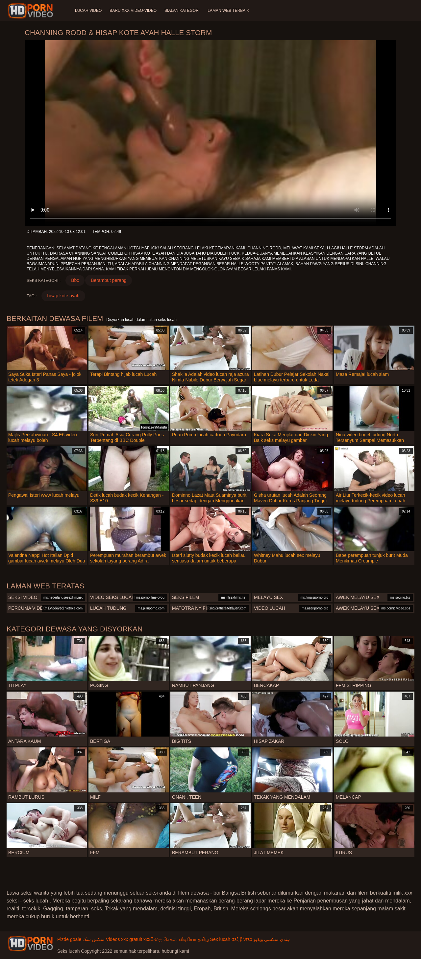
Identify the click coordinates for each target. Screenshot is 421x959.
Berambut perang (108, 280)
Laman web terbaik (228, 10)
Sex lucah (220, 939)
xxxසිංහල (152, 939)
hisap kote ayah (63, 295)
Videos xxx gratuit (124, 939)
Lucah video (88, 10)
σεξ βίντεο (242, 939)
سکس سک (94, 939)
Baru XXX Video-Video (133, 10)
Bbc (75, 280)
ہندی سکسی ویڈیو (272, 939)
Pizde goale (69, 939)
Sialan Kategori (182, 10)
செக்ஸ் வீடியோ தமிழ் (186, 939)
